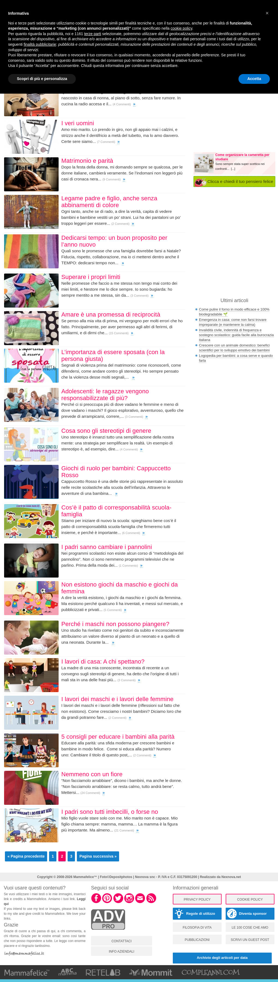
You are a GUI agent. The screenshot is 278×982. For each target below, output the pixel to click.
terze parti (92, 34)
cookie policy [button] (181, 28)
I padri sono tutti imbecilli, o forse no (109, 811)
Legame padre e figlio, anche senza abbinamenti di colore (109, 201)
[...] (233, 168)
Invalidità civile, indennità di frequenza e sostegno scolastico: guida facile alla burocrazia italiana (236, 335)
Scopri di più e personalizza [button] (42, 78)
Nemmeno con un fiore (92, 774)
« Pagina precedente (26, 856)
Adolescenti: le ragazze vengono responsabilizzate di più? (105, 394)
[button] (267, 13)
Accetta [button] (254, 78)
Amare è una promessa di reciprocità (110, 314)
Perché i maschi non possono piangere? (115, 624)
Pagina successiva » (97, 856)
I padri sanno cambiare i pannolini (106, 547)
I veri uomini (77, 123)
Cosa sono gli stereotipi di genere (106, 430)
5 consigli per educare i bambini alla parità (117, 736)
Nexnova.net (231, 877)
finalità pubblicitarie (40, 44)
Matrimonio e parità (87, 160)
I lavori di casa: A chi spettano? (102, 661)
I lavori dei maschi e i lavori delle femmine (117, 699)
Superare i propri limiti (90, 277)
